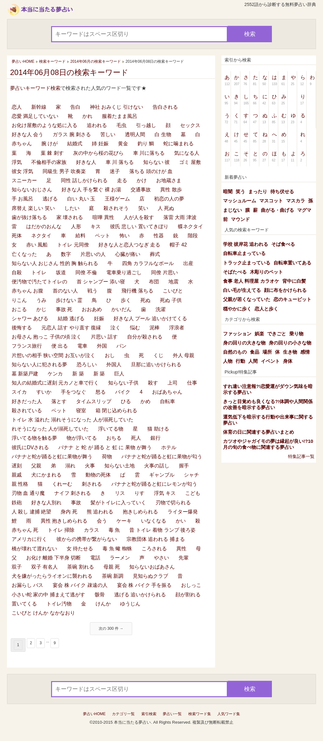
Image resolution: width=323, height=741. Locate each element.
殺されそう (116, 208)
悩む (135, 327)
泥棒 (155, 327)
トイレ (38, 272)
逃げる (50, 198)
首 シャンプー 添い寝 (101, 281)
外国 (102, 346)
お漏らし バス (27, 585)
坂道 (61, 272)
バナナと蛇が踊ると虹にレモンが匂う (154, 484)
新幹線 (38, 107)
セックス (190, 125)
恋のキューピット (292, 299)
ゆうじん (130, 603)
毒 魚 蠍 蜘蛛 (117, 548)
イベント (270, 361)
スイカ (19, 392)
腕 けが (49, 143)
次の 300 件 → (111, 628)
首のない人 (65, 290)
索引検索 (148, 714)
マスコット (271, 200)
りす (139, 493)
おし (110, 355)
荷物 (107, 456)
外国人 (113, 364)
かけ (142, 180)
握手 (184, 465)
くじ (158, 355)
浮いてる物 (110, 428)
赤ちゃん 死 (25, 530)
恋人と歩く (266, 308)
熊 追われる (100, 511)
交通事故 (141, 189)
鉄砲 (17, 502)
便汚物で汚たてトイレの (39, 281)
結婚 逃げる (71, 318)
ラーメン (120, 557)
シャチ (191, 475)
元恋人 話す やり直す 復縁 (71, 327)
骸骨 (100, 594)
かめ (145, 401)
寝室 (81, 410)
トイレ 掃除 (61, 530)
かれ (87, 116)
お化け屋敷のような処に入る (44, 125)
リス (120, 493)
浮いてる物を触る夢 (34, 438)
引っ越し (146, 125)
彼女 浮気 (22, 171)
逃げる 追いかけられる (140, 594)
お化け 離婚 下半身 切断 (53, 557)
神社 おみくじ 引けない (116, 107)
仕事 (192, 382)
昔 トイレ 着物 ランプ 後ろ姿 (162, 530)
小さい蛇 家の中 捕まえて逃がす (48, 594)
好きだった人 (27, 401)
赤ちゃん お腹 (27, 290)
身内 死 (69, 511)
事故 (76, 502)
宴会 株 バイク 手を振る (144, 585)
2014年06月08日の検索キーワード (69, 72)
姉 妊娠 (100, 143)
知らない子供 (123, 382)
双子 (17, 567)
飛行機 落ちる (137, 290)
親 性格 (20, 484)
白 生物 (163, 134)
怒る (101, 392)
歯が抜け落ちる (29, 217)
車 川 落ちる (120, 162)
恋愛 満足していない (35, 116)
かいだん (121, 309)
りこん (19, 300)
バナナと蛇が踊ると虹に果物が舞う (52, 456)
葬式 (155, 254)
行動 (240, 361)
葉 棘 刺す (52, 153)
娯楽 (259, 333)
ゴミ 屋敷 (190, 162)
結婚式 (74, 143)
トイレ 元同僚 (73, 244)
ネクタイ (41, 235)
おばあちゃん (167, 392)
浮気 (17, 162)
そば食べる (283, 244)
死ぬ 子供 (170, 300)
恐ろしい (87, 364)
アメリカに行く (29, 539)
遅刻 (17, 465)
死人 (136, 438)
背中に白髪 (294, 281)
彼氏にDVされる (30, 447)
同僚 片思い (164, 272)
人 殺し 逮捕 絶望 (31, 511)
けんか (103, 603)
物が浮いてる (82, 438)
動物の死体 (98, 475)
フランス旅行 (27, 346)
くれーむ (62, 484)
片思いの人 (93, 254)
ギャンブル (161, 475)
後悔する (22, 327)
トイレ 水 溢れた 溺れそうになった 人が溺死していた (72, 419)
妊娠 (99, 318)
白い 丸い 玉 (81, 198)
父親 (36, 465)
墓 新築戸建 (25, 373)
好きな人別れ (46, 502)
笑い (143, 208)
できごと (276, 333)
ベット (59, 410)
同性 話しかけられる (84, 180)
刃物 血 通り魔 (28, 493)
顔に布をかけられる (285, 290)
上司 (172, 382)
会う (102, 521)
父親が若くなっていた (246, 299)
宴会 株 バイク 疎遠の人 (80, 585)
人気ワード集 (228, 714)
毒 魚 (114, 530)
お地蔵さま (168, 180)
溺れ (70, 465)
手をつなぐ (73, 392)
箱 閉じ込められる (116, 410)
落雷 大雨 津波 (180, 217)
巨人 (119, 373)
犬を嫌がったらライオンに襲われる (52, 576)
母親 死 (111, 567)
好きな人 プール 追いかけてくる (150, 318)
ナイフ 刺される (72, 493)
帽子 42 (178, 244)
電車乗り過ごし (124, 272)
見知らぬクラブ (150, 576)
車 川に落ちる (149, 153)
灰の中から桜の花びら (98, 153)
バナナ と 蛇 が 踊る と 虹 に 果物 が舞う (105, 447)
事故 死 (64, 309)
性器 (159, 235)
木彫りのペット (266, 272)
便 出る (59, 346)
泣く (115, 327)
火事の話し (156, 465)
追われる (97, 125)
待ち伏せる (282, 191)
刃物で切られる (173, 502)
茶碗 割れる (80, 567)
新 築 (78, 373)
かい (181, 521)
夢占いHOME (94, 714)
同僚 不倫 (86, 272)
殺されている (27, 410)
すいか (43, 392)
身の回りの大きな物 (244, 342)
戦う (92, 290)
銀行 (155, 438)
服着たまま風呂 (119, 116)
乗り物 (296, 333)
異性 (181, 548)
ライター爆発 (182, 511)
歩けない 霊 (69, 300)
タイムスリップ (93, 401)
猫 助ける (158, 428)
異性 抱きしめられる (64, 521)
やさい (161, 557)
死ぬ (145, 300)
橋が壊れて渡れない (34, 548)
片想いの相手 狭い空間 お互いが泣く (53, 355)
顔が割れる (188, 594)
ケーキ (124, 521)
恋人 (17, 107)
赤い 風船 (37, 244)
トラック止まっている (246, 262)
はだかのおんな (44, 226)
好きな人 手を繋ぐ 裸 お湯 (91, 189)
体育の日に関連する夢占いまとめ (258, 432)
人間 (253, 361)
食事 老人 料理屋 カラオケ (251, 281)
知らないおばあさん (152, 567)
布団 (154, 281)
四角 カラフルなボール (148, 263)
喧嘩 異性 (103, 217)
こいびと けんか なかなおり (43, 613)
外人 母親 (183, 355)
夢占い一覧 (172, 714)
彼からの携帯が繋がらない (86, 539)
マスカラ (295, 200)
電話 (95, 557)
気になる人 (186, 153)
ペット (102, 235)
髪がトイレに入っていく (118, 502)
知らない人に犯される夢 (39, 364)
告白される (165, 107)
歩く (126, 300)
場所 (267, 352)
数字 (66, 254)
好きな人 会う (27, 134)
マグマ (304, 210)
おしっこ (191, 585)
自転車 (167, 401)
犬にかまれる (46, 475)
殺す (153, 382)
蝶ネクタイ (190, 226)
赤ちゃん (22, 143)
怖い (125, 235)
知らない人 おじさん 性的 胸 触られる (55, 263)
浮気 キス (164, 493)
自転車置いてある (292, 262)
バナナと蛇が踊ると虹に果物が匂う (161, 456)
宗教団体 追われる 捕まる (155, 539)
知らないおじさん (32, 189)
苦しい (107, 134)
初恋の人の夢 (169, 198)
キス (96, 226)
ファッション (237, 333)
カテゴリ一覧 (123, 714)
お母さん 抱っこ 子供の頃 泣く (46, 336)
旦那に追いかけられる (156, 364)
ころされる (154, 548)
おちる (113, 438)
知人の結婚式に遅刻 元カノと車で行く (55, 382)
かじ (41, 309)
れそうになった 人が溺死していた (50, 428)
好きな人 (86, 162)
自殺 (17, 272)
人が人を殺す (139, 217)
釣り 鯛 (146, 143)
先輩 (184, 557)
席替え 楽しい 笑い (33, 208)
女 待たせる (80, 548)
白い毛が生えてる (242, 290)
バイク (122, 392)
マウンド (240, 219)
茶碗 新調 (112, 576)
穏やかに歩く (237, 308)
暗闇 (227, 191)
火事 (90, 465)
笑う (240, 191)
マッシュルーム (239, 200)
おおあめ (92, 309)
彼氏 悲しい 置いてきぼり (139, 226)
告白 (75, 107)
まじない (232, 210)
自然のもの (235, 352)
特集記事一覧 (301, 456)
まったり (257, 191)
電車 (82, 346)
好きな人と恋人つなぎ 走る (129, 244)
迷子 (115, 171)
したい (71, 208)
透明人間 (135, 134)
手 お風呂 (22, 198)
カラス (91, 530)
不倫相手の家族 (49, 162)
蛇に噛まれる (178, 143)
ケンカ (55, 373)
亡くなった (24, 254)
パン (121, 346)
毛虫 (121, 125)
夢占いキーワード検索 (35, 88)
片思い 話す (104, 336)
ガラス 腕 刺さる (72, 134)
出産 (188, 263)
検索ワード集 (199, 714)
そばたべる (235, 272)
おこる (19, 309)
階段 (193, 235)
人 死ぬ (166, 208)
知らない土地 (119, 465)
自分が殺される (144, 336)
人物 (227, 361)
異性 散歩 (171, 189)
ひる (126, 401)
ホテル (168, 447)
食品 (254, 352)
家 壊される (69, 217)
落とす (59, 401)
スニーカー (24, 180)
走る (122, 180)
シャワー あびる (30, 318)
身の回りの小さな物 (290, 342)
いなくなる (153, 521)
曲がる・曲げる (277, 210)
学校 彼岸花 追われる (245, 244)
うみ (41, 300)
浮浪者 (176, 327)
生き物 (290, 352)
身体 (287, 361)
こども (192, 493)
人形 (76, 226)
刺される (92, 484)
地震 (173, 281)
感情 (305, 352)
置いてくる (24, 603)
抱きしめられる (140, 511)
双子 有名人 (44, 567)
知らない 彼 (156, 162)
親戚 (17, 475)
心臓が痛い (127, 254)
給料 (80, 235)
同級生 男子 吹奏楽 (64, 171)
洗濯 (161, 309)
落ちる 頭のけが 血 (151, 171)
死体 (17, 235)
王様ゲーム (117, 198)
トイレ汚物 (59, 603)
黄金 (123, 143)
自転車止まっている (244, 253)
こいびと (173, 290)
